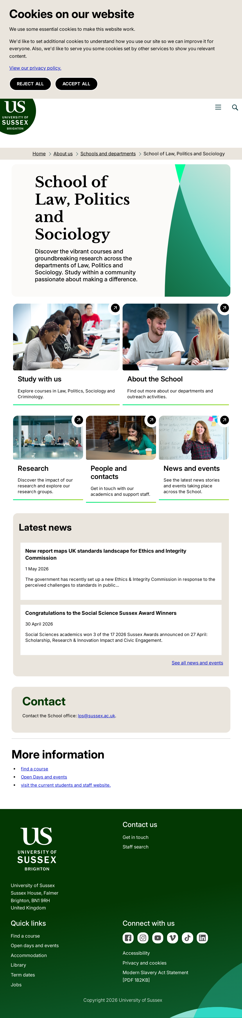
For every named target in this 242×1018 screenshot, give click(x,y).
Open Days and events (44, 777)
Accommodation (29, 955)
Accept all (76, 84)
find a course (34, 769)
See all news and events (197, 663)
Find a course (25, 936)
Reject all (30, 84)
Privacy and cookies (144, 963)
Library (18, 965)
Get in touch (135, 837)
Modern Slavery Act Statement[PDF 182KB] (155, 976)
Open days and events (35, 946)
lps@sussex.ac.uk (96, 715)
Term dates (23, 975)
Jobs (16, 985)
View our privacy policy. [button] (35, 68)
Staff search (135, 847)
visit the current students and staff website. (66, 785)
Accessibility (136, 953)
